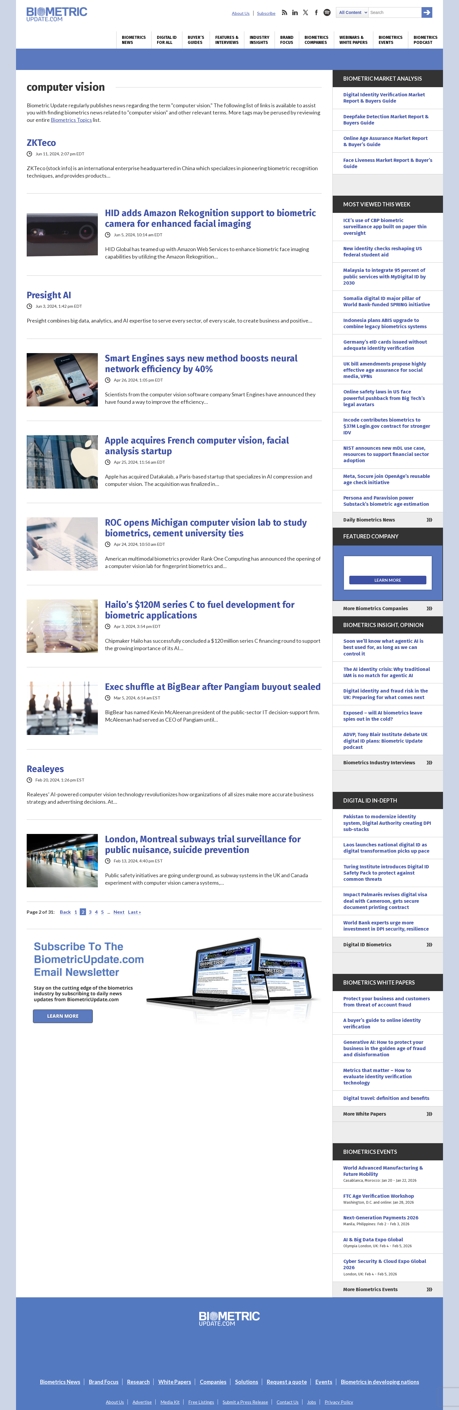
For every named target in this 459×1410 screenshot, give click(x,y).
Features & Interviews (227, 40)
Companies (213, 1382)
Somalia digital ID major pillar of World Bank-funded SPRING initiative (386, 301)
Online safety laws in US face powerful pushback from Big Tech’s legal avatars (384, 398)
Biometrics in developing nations (380, 1382)
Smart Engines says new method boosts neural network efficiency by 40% (201, 363)
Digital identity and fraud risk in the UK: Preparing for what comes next (385, 694)
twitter (305, 12)
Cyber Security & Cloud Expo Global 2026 (387, 1267)
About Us (241, 13)
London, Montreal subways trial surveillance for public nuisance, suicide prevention (203, 844)
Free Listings (201, 1402)
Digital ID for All (167, 40)
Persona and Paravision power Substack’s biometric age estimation (386, 501)
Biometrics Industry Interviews (379, 763)
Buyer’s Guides (196, 40)
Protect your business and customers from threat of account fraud (386, 1002)
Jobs (311, 1402)
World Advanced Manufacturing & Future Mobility (387, 1174)
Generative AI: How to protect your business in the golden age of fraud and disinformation (384, 1048)
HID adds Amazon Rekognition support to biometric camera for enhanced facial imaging (210, 218)
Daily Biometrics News (369, 520)
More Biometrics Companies (375, 608)
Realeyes (45, 769)
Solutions (246, 1382)
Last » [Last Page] (134, 912)
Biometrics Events (391, 40)
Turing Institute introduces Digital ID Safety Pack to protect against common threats (386, 873)
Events (323, 1382)
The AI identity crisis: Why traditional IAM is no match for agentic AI (386, 672)
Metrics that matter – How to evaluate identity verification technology (377, 1076)
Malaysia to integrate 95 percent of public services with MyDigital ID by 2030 (384, 276)
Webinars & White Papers (354, 40)
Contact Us (288, 1402)
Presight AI (49, 295)
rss (284, 12)
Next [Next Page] (119, 912)
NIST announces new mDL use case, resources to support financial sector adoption (386, 454)
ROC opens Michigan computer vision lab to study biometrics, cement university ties (206, 528)
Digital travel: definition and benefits (386, 1098)
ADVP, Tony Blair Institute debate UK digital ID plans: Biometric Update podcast (385, 740)
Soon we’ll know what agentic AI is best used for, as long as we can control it (383, 647)
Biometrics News (134, 40)
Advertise (142, 1402)
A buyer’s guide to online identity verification (382, 1023)
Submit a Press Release (245, 1402)
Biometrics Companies (317, 40)
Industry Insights (259, 40)
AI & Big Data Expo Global (387, 1243)
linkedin (295, 12)
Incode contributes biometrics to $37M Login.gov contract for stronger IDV (386, 426)
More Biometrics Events (370, 1289)
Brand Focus (287, 40)
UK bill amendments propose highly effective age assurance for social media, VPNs (384, 370)
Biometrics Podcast (426, 40)
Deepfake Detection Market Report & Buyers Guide (386, 120)
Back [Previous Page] (65, 912)
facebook (316, 12)
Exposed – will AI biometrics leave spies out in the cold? (382, 716)
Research (138, 1382)
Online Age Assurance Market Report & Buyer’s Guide (385, 141)
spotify (327, 12)
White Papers (174, 1382)
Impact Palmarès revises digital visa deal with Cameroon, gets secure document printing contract (385, 900)
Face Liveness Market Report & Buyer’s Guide (387, 163)
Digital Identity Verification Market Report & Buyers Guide (384, 98)
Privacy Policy (339, 1402)
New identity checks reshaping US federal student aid (382, 251)
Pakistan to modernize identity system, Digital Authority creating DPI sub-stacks (387, 823)
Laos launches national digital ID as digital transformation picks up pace (386, 848)
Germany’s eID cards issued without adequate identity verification (385, 345)
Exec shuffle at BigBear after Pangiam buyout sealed (213, 687)
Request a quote (287, 1382)
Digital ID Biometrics (367, 945)
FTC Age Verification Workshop (387, 1199)
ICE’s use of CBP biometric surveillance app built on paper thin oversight (385, 226)
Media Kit (170, 1402)
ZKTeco (41, 143)
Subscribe (266, 13)
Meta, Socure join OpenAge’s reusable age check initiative (386, 479)
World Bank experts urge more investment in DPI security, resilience (386, 926)
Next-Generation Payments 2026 (387, 1221)
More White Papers (364, 1114)
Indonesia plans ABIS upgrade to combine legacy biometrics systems (385, 323)
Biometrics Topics (71, 120)
